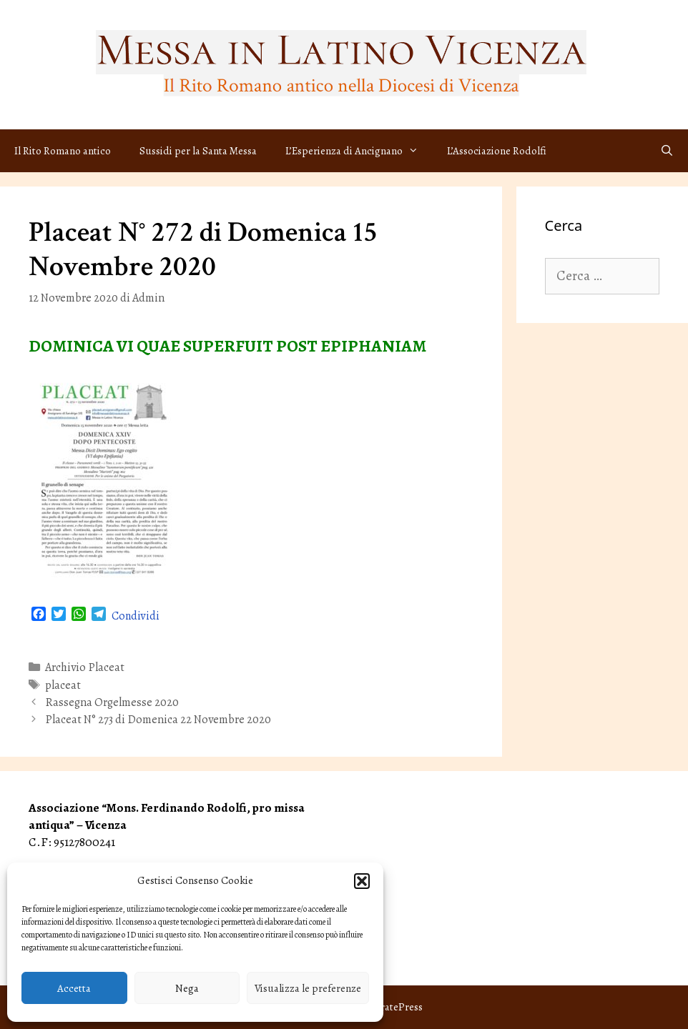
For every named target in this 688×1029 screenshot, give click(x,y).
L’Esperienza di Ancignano (359, 150)
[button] (362, 881)
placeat (63, 685)
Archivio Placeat (84, 667)
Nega (187, 988)
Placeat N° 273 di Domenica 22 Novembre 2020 (158, 719)
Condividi (135, 616)
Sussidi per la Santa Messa (198, 151)
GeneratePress (390, 1007)
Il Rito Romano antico (62, 151)
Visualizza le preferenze (308, 988)
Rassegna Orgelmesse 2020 (112, 702)
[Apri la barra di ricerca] (667, 150)
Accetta (74, 988)
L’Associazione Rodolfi (496, 151)
